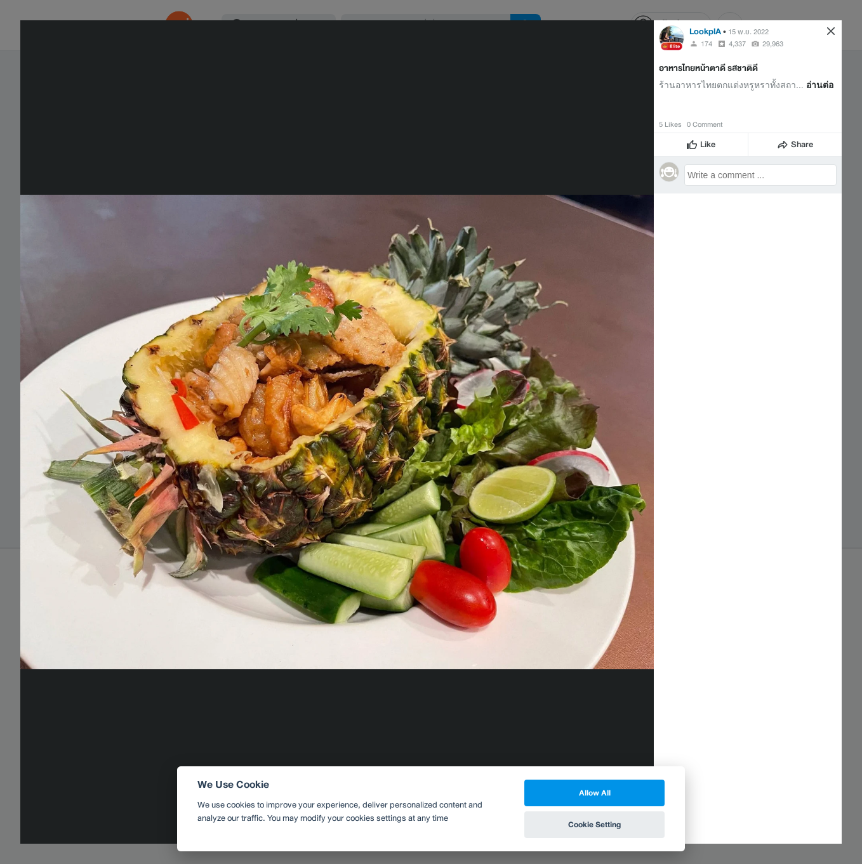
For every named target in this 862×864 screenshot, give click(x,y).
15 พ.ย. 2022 (748, 31)
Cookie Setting (594, 824)
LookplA (705, 31)
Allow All (595, 793)
